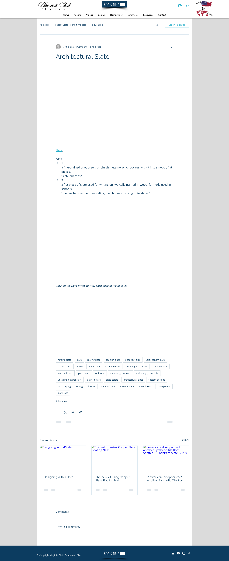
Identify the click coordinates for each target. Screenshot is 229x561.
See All (185, 439)
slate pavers (164, 386)
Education (97, 24)
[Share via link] (80, 412)
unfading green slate (147, 373)
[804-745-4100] (114, 4)
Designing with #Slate (58, 477)
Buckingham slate (155, 359)
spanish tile (64, 366)
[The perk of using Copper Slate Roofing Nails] (115, 459)
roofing (79, 366)
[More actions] (171, 47)
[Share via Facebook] (57, 412)
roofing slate (93, 359)
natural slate (64, 359)
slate (79, 359)
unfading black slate (136, 366)
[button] (117, 15)
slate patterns (65, 373)
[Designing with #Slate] (63, 459)
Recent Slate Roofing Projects (70, 24)
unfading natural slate (70, 379)
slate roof (63, 392)
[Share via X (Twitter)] (64, 412)
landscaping (64, 386)
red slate (100, 373)
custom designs (156, 379)
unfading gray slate (120, 373)
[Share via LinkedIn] (72, 412)
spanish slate (113, 359)
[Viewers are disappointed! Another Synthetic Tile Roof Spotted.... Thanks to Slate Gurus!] (166, 459)
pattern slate (94, 379)
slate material (160, 366)
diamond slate (112, 366)
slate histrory (108, 386)
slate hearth (145, 386)
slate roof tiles (132, 359)
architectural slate (133, 379)
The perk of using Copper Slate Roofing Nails (112, 478)
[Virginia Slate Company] (173, 553)
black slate (94, 366)
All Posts (44, 24)
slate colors (112, 379)
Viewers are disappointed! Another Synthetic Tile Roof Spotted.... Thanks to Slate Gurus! (165, 478)
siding (79, 386)
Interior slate (127, 386)
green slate (84, 373)
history (91, 386)
